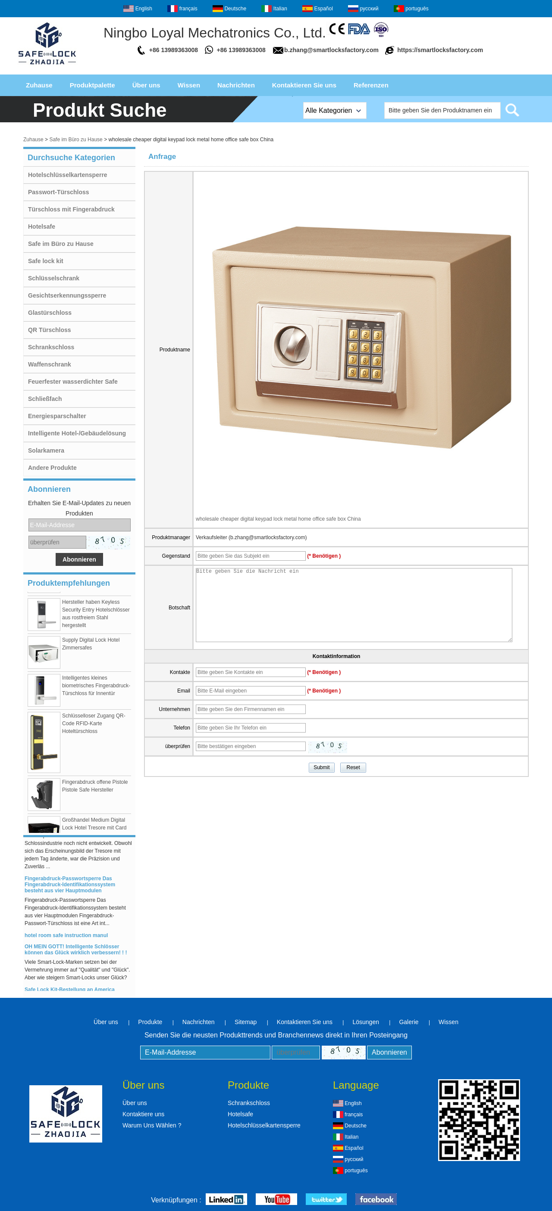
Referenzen (371, 85)
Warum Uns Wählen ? (151, 1125)
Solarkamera (46, 450)
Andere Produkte (52, 467)
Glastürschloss (50, 312)
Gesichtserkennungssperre (67, 295)
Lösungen (365, 1021)
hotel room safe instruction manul (66, 938)
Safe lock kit (45, 261)
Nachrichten (236, 85)
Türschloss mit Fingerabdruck (71, 209)
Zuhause (39, 85)
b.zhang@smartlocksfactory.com (331, 50)
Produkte (150, 1021)
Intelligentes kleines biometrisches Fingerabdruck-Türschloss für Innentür (96, 688)
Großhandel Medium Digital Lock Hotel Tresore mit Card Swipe (94, 830)
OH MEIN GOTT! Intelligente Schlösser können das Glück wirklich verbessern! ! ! (76, 952)
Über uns (146, 85)
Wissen (189, 85)
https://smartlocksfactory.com (440, 50)
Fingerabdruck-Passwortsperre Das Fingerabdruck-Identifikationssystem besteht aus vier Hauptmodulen (70, 887)
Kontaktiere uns (143, 1114)
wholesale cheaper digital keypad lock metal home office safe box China (278, 519)
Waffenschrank (49, 364)
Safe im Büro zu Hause (75, 140)
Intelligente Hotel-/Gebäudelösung (77, 433)
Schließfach (45, 398)
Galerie (408, 1021)
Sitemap (246, 1021)
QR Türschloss (49, 329)
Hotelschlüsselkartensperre (67, 174)
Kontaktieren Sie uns (304, 85)
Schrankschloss (51, 347)
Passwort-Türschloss (58, 192)
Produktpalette (92, 85)
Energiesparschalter (57, 416)
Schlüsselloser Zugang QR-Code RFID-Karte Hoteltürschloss (93, 725)
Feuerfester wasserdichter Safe (73, 381)
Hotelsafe (41, 226)
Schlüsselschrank (53, 278)
